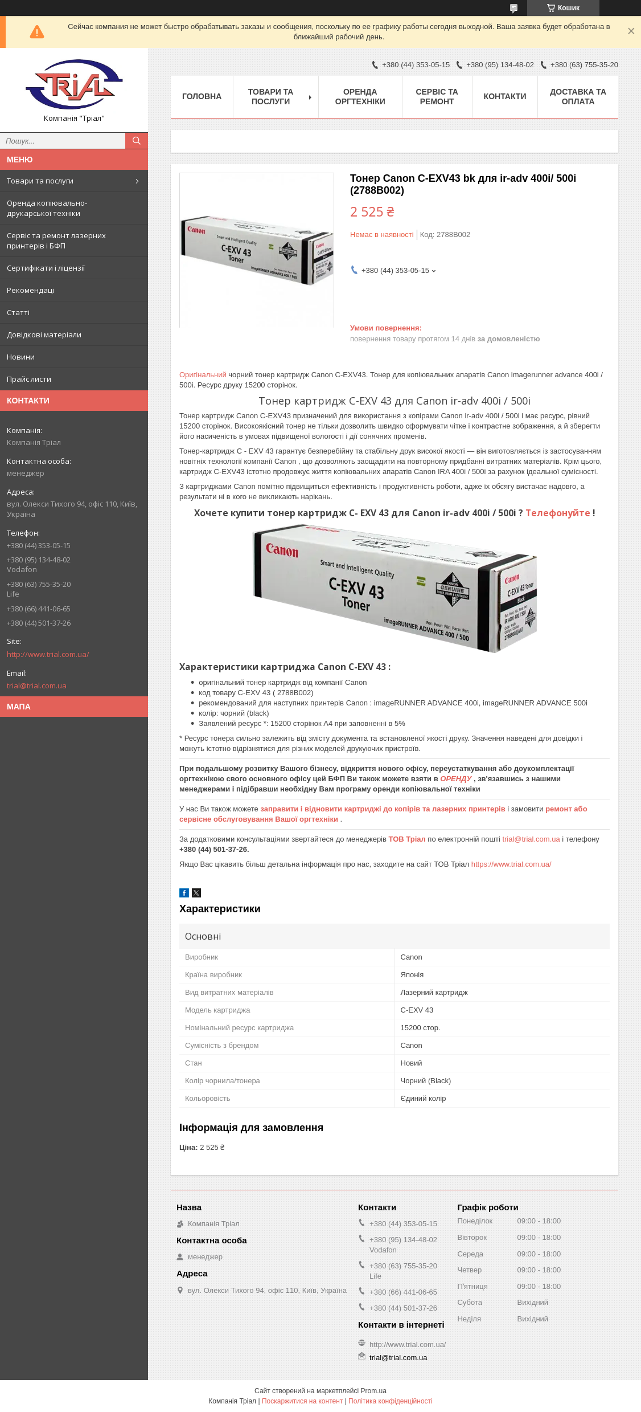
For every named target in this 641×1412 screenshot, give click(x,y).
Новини (21, 357)
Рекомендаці (30, 290)
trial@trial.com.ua (37, 685)
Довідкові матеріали (44, 334)
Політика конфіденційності (390, 1401)
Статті (18, 312)
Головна (201, 96)
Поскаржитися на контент (302, 1401)
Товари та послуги (40, 181)
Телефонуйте (559, 513)
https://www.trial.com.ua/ (511, 864)
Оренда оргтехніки (360, 96)
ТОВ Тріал (408, 839)
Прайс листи (29, 379)
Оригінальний (203, 374)
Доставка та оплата (578, 96)
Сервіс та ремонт (437, 96)
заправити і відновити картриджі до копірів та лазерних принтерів (383, 809)
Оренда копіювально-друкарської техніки (47, 208)
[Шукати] (136, 140)
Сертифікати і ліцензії (46, 268)
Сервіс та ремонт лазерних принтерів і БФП (56, 240)
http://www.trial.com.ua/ (48, 654)
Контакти (505, 96)
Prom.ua (374, 1391)
